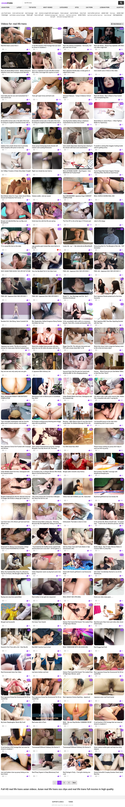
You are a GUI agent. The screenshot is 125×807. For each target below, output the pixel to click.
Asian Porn (5, 7)
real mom (61, 15)
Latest (19, 7)
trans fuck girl (107, 15)
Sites (77, 7)
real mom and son (71, 15)
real (36, 13)
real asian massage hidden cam (65, 16)
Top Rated (32, 7)
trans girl (30, 15)
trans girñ (52, 16)
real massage (29, 13)
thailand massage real (51, 15)
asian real (104, 13)
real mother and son (94, 13)
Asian (7, 3)
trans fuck (83, 13)
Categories (64, 7)
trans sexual (64, 13)
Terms (70, 802)
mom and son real (17, 13)
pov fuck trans (6, 13)
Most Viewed (47, 7)
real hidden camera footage (17, 15)
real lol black (74, 13)
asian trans (82, 15)
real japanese (117, 15)
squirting (120, 7)
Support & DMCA (57, 802)
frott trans (112, 13)
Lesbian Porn (104, 7)
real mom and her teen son (94, 15)
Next (74, 782)
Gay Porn (89, 7)
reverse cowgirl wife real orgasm (49, 13)
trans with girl (38, 15)
